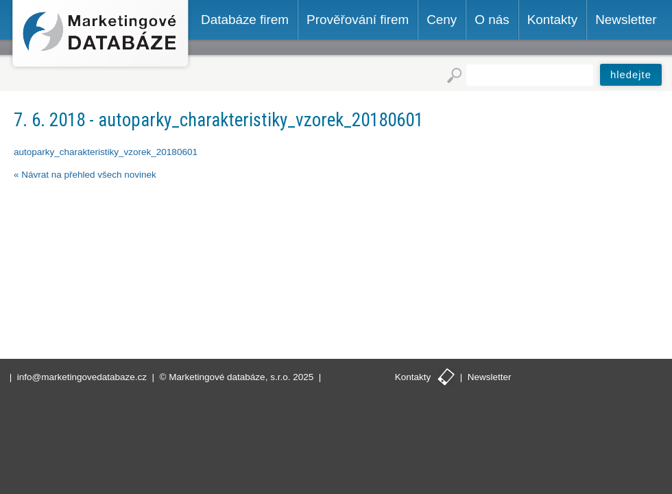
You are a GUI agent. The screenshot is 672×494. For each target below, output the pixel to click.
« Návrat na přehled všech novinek (85, 174)
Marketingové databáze (100, 35)
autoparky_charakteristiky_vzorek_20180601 (105, 152)
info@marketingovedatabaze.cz (82, 377)
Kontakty (413, 377)
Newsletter (490, 377)
